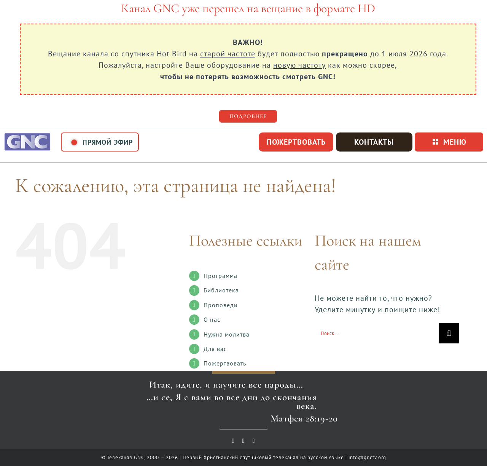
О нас (212, 319)
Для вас (215, 349)
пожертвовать (296, 142)
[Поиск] (449, 333)
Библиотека (221, 290)
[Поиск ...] (377, 333)
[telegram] (253, 441)
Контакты (374, 142)
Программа (220, 275)
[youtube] (233, 441)
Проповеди (221, 305)
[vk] (243, 441)
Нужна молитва (227, 334)
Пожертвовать (225, 363)
